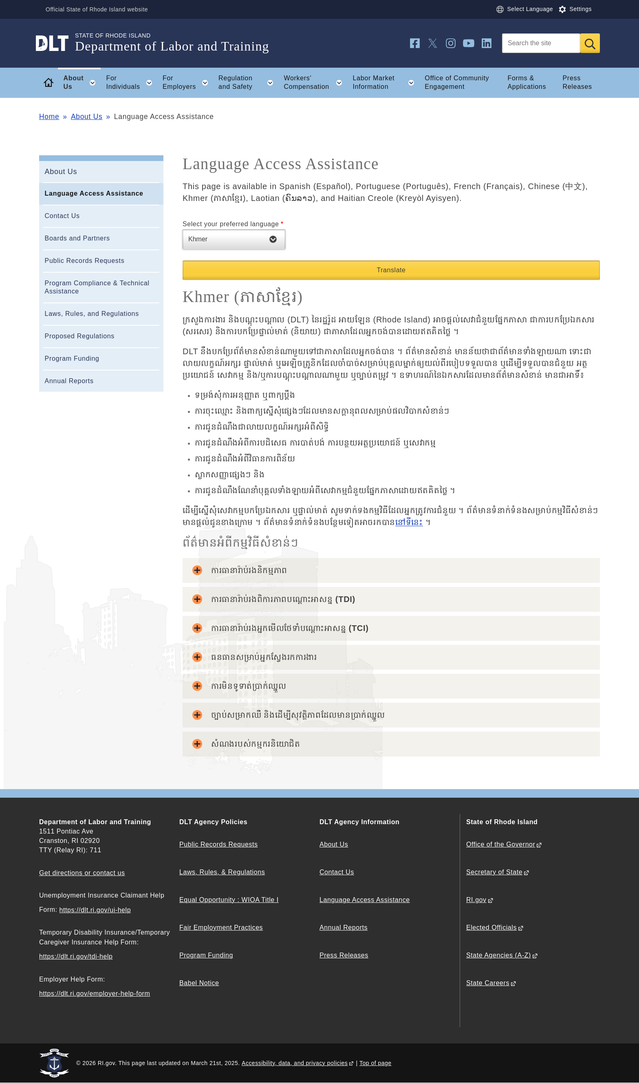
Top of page (375, 1063)
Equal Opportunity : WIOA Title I (229, 899)
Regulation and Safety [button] (248, 83)
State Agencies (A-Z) (498, 955)
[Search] (541, 43)
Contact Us (62, 215)
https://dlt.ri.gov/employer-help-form (94, 993)
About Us (87, 116)
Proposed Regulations (80, 336)
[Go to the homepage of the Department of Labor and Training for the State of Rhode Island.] (57, 43)
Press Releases (577, 82)
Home (49, 116)
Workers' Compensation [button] (315, 83)
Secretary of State (494, 872)
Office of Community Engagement (457, 82)
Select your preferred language (231, 224)
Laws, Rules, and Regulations (92, 313)
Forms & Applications (526, 82)
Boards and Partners (77, 238)
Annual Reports (69, 380)
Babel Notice (199, 982)
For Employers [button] (188, 83)
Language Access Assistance (94, 193)
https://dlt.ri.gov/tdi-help (76, 956)
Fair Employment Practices (221, 927)
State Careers (487, 982)
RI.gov (476, 899)
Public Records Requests (85, 260)
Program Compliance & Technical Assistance (97, 287)
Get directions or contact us (82, 872)
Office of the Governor (500, 844)
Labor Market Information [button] (386, 83)
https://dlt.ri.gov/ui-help (95, 910)
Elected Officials (491, 927)
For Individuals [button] (131, 83)
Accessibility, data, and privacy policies (295, 1063)
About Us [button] (82, 83)
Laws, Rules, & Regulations (222, 872)
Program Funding (72, 358)
